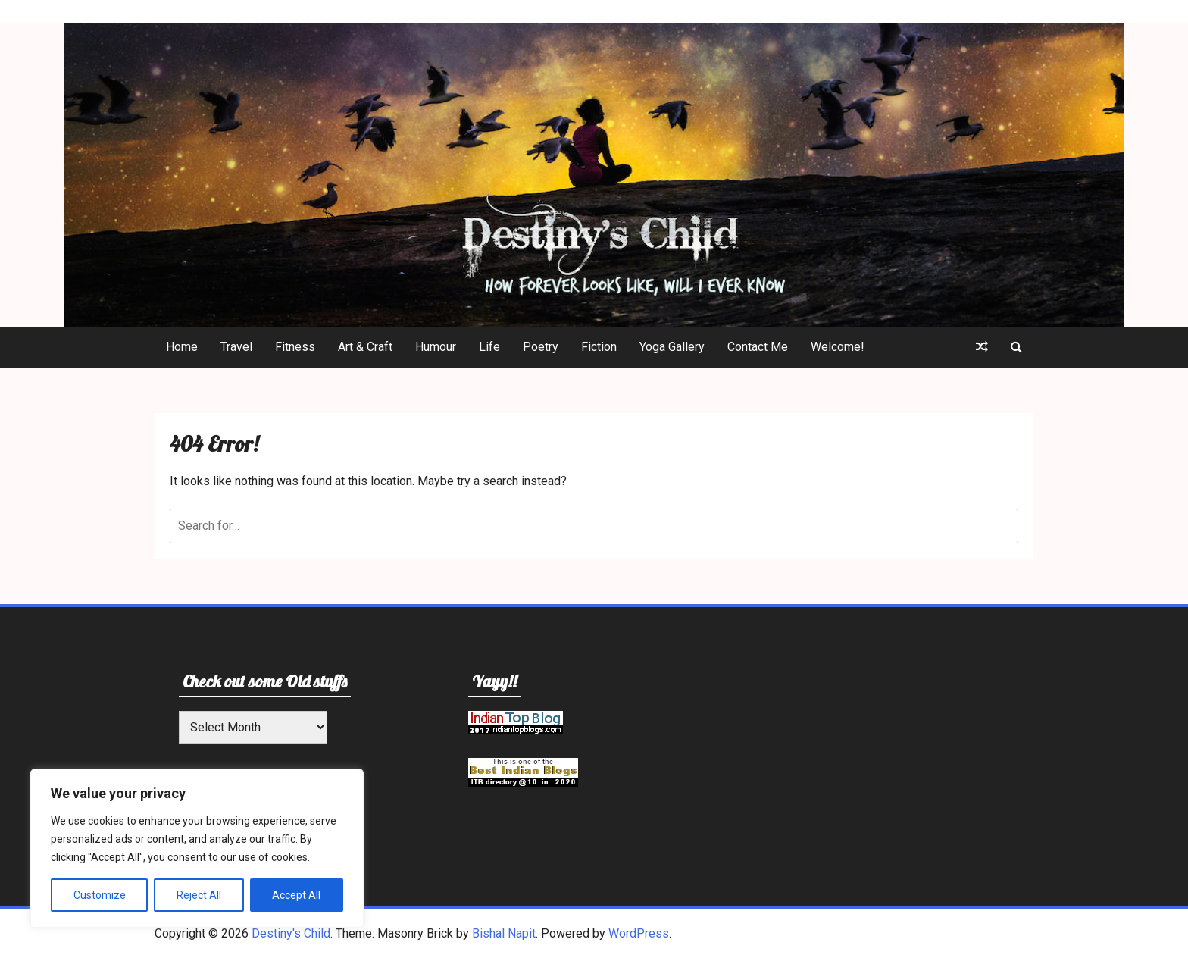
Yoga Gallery (672, 347)
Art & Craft (365, 347)
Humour (435, 347)
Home (182, 347)
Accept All (296, 895)
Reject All (199, 895)
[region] (197, 848)
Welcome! (837, 347)
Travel (236, 347)
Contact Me (757, 347)
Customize (99, 895)
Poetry (540, 347)
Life (489, 347)
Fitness (295, 347)
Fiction (599, 347)
